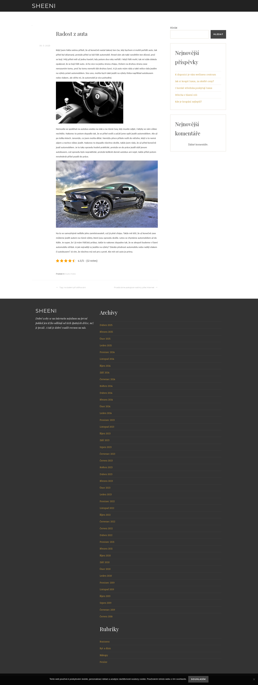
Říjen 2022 (105, 514)
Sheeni (44, 5)
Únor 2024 (105, 406)
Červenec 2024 (107, 379)
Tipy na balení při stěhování (72, 287)
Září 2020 (105, 562)
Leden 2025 (106, 345)
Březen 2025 (106, 331)
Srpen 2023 (106, 447)
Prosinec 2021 (107, 541)
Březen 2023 (106, 480)
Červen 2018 (106, 616)
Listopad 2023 (107, 426)
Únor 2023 (105, 487)
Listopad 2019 (107, 589)
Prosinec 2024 (107, 352)
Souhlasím (198, 679)
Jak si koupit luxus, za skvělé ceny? (194, 81)
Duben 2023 (106, 474)
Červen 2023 (106, 460)
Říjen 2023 (105, 433)
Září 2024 (104, 372)
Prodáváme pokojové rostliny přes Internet (134, 287)
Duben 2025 (106, 325)
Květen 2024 (106, 386)
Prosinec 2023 (107, 420)
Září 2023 (104, 440)
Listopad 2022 (107, 508)
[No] (254, 679)
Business (105, 641)
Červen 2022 (106, 528)
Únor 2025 (105, 338)
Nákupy (104, 655)
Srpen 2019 (105, 602)
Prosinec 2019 (107, 582)
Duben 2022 (106, 535)
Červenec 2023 (107, 453)
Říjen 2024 (105, 365)
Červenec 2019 (107, 609)
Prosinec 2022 (107, 501)
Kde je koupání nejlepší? (188, 101)
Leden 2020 (106, 575)
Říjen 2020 (105, 555)
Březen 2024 (106, 399)
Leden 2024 (106, 413)
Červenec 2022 (107, 521)
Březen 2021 (106, 548)
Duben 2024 (106, 392)
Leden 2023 (106, 494)
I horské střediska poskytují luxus (193, 88)
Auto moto (70, 274)
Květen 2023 (106, 467)
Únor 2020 (105, 569)
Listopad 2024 (107, 358)
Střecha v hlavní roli (186, 94)
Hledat (173, 27)
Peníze (103, 661)
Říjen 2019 (105, 596)
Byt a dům (105, 648)
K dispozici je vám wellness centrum (195, 74)
